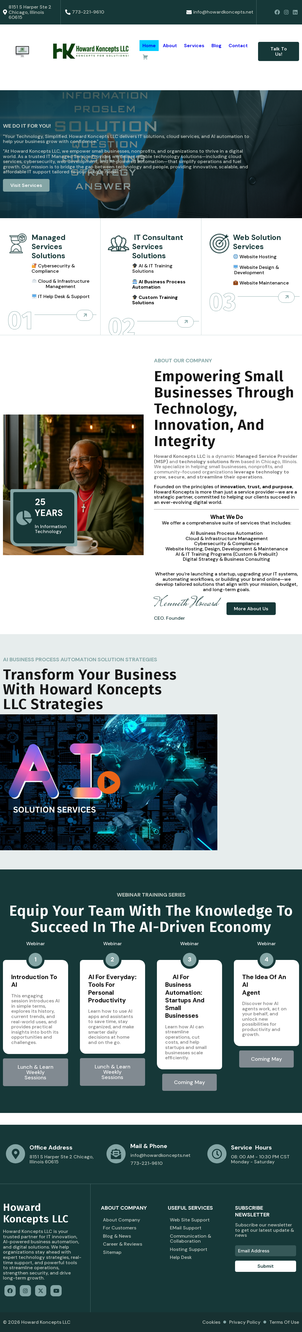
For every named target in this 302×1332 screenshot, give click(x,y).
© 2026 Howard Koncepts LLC (36, 1322)
